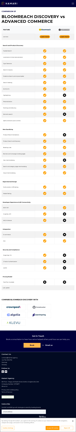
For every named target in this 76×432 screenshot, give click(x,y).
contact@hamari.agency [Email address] (10, 357)
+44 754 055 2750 (7, 360)
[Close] (73, 423)
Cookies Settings (8, 397)
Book (32, 345)
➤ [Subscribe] (44, 412)
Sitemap (4, 362)
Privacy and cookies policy (10, 390)
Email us (49, 345)
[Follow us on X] (6, 371)
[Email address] (24, 412)
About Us (4, 386)
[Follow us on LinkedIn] (3, 371)
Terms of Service (7, 392)
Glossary (4, 364)
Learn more (44, 37)
